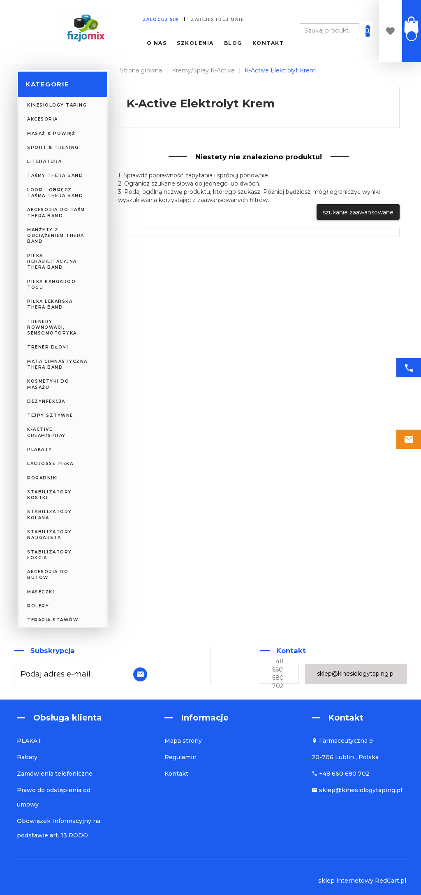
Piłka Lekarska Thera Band (49, 304)
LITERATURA (44, 161)
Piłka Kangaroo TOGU (51, 284)
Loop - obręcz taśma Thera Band (55, 192)
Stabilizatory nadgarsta (49, 534)
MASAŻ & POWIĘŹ (51, 133)
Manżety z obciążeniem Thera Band (55, 235)
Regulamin (180, 757)
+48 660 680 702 (278, 674)
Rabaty (27, 757)
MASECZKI (40, 592)
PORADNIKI (42, 478)
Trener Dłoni (47, 347)
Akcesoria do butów (47, 574)
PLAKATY (39, 449)
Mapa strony (183, 740)
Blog (233, 43)
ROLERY (38, 606)
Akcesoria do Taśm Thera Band (56, 212)
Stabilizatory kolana (49, 514)
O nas (157, 43)
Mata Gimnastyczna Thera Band (57, 364)
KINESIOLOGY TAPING (57, 105)
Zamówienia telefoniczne (55, 773)
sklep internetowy (345, 880)
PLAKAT (29, 740)
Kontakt (268, 43)
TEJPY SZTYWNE (50, 415)
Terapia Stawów (52, 620)
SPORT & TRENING (53, 147)
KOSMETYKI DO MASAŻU (48, 384)
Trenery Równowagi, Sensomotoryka (52, 327)
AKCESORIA (42, 119)
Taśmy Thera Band (55, 175)
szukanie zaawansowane (358, 212)
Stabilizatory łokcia (49, 554)
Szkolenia (195, 43)
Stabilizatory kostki (49, 494)
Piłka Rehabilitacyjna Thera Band (52, 261)
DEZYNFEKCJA (46, 401)
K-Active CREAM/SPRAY (46, 432)
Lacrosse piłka (50, 463)
